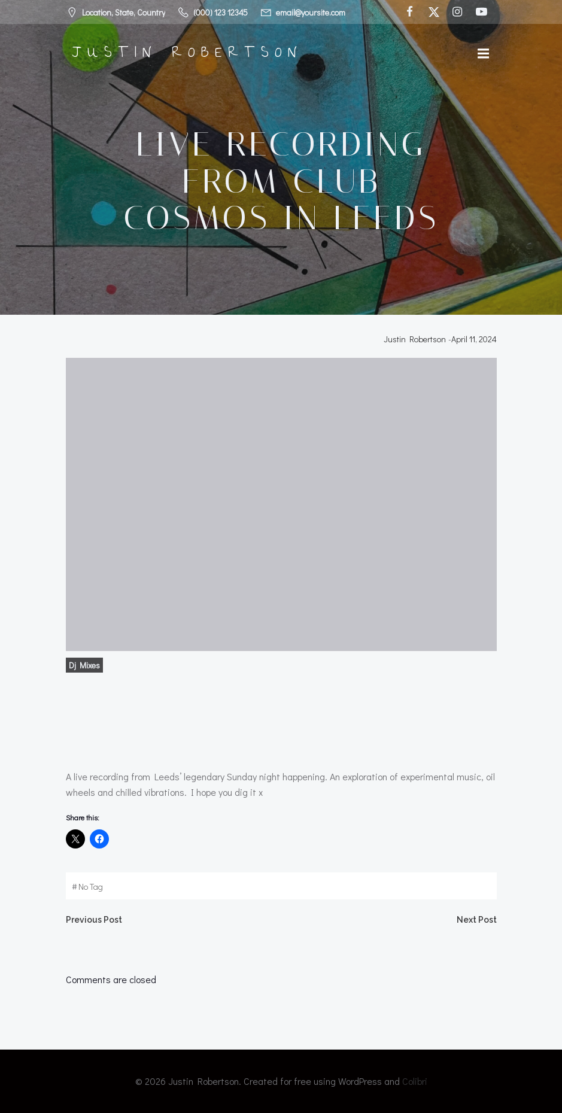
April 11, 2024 (474, 339)
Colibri (414, 1081)
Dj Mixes (84, 665)
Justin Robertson (415, 339)
